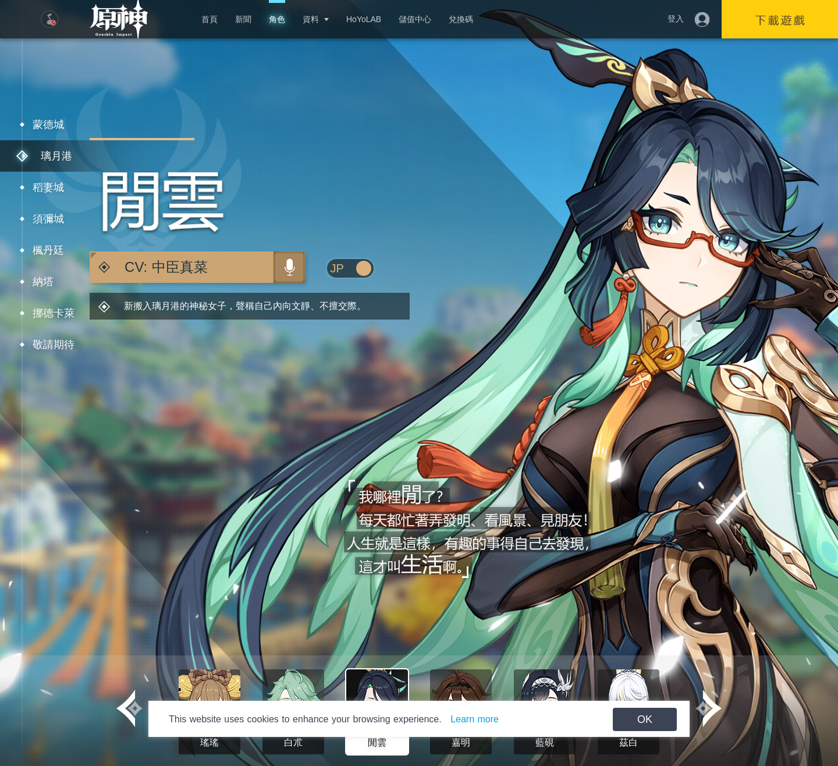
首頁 (209, 19)
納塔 (43, 282)
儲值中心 (415, 19)
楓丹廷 (48, 250)
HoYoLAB (363, 19)
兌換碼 (461, 19)
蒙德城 (48, 124)
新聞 (243, 19)
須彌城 (48, 219)
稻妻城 (48, 187)
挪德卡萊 (53, 313)
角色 (277, 19)
